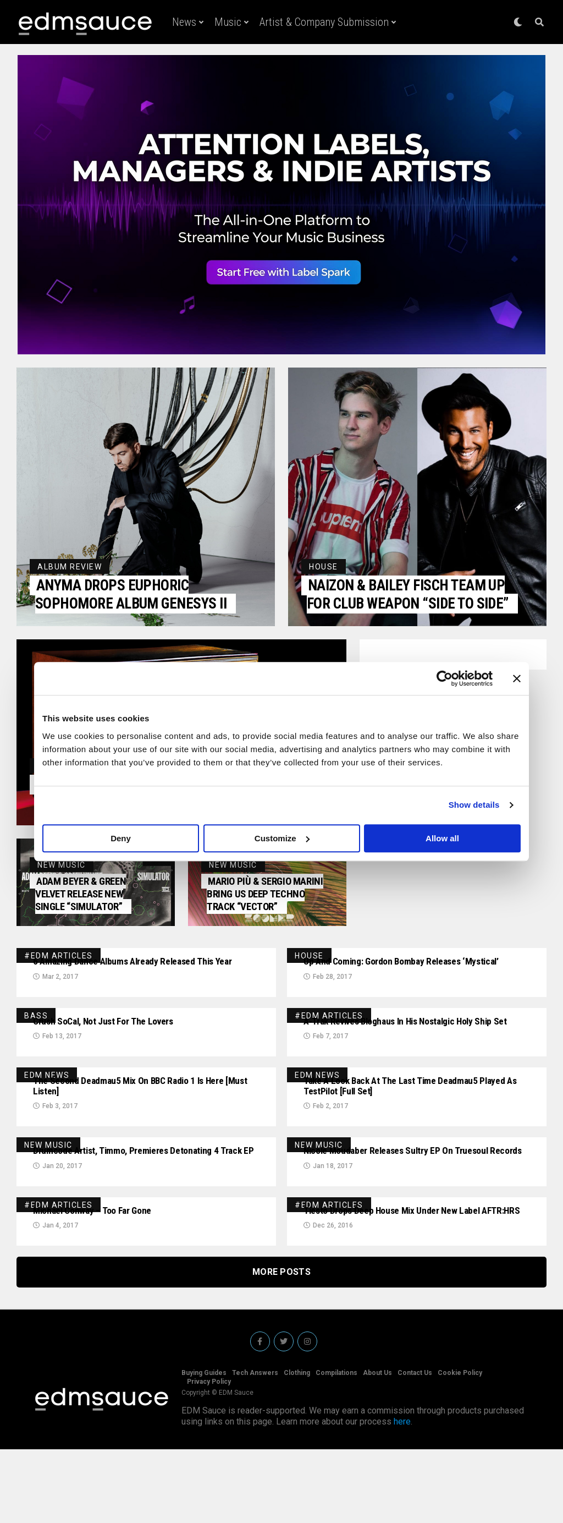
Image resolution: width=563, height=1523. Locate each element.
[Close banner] (517, 678)
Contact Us (415, 1446)
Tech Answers (255, 1446)
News (184, 22)
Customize (282, 838)
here (402, 1495)
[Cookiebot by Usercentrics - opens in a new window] (444, 678)
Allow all (442, 838)
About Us (377, 1446)
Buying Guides (204, 1446)
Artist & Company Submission (324, 22)
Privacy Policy (209, 1455)
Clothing (297, 1446)
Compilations (336, 1446)
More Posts (281, 1345)
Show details (474, 804)
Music (227, 22)
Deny (121, 838)
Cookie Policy (460, 1446)
